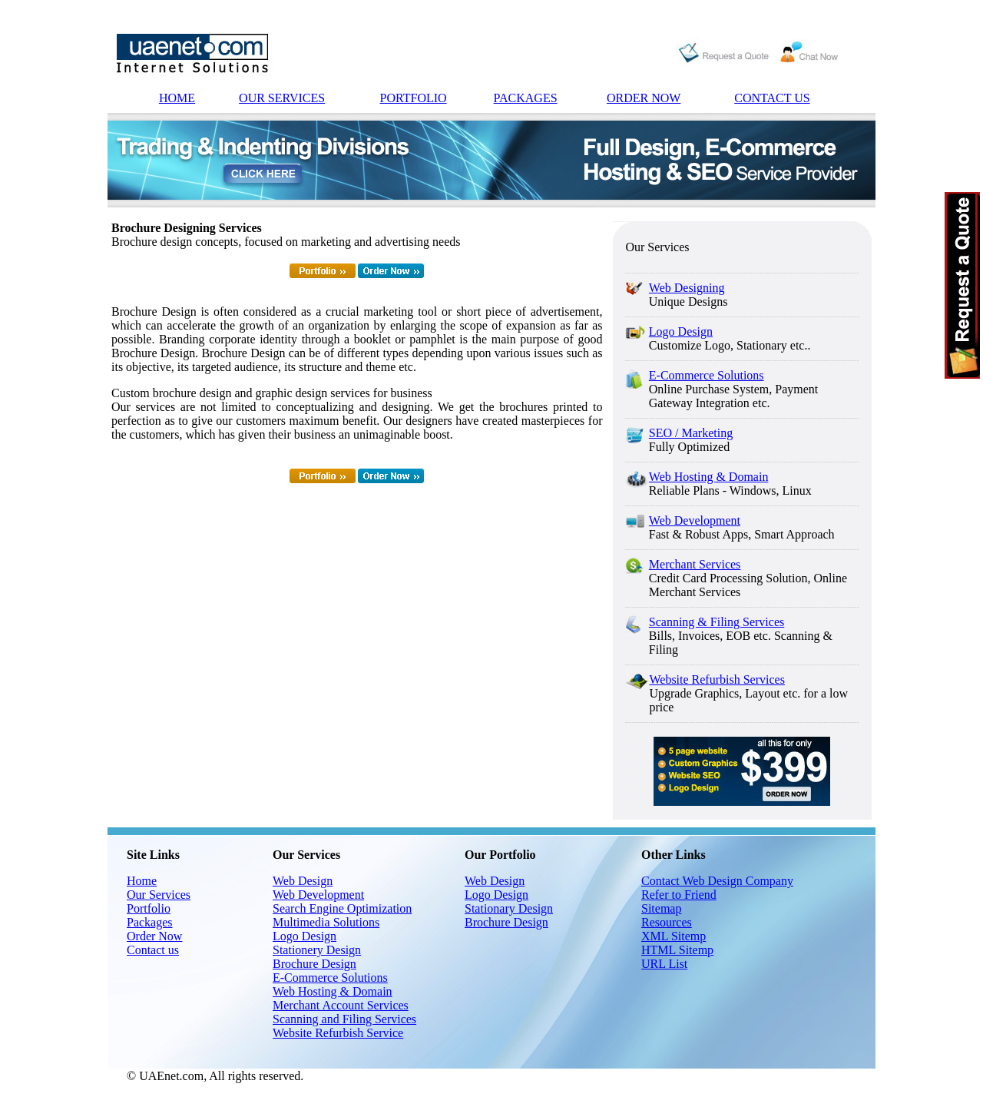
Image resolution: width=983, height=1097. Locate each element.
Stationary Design (509, 908)
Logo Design (681, 331)
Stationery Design (317, 949)
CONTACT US (771, 97)
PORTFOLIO (413, 97)
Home (142, 880)
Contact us (153, 949)
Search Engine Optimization (342, 908)
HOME (177, 97)
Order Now (154, 936)
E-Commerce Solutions (706, 375)
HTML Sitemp (677, 949)
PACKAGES (526, 97)
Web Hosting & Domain (709, 476)
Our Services (158, 894)
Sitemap (661, 908)
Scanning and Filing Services (344, 1019)
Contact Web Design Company (717, 880)
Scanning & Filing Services (716, 621)
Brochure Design (314, 963)
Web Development (694, 520)
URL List (664, 963)
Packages (150, 922)
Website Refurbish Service (338, 1032)
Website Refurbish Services (716, 679)
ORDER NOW (643, 97)
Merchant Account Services (341, 1005)
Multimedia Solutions (326, 922)
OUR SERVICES (282, 97)
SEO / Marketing (691, 432)
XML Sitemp (673, 936)
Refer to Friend (679, 894)
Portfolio (148, 908)
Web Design (303, 880)
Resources (666, 922)
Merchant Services (695, 564)
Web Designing (687, 287)
